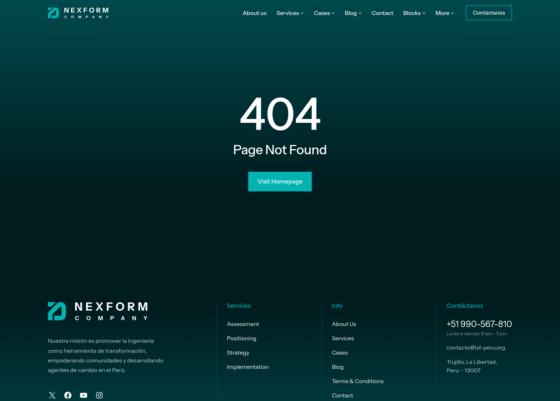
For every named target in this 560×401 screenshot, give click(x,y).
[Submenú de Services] (302, 13)
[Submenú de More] (452, 13)
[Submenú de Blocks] (424, 13)
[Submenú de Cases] (333, 13)
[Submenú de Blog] (360, 13)
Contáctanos (489, 12)
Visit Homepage (280, 181)
